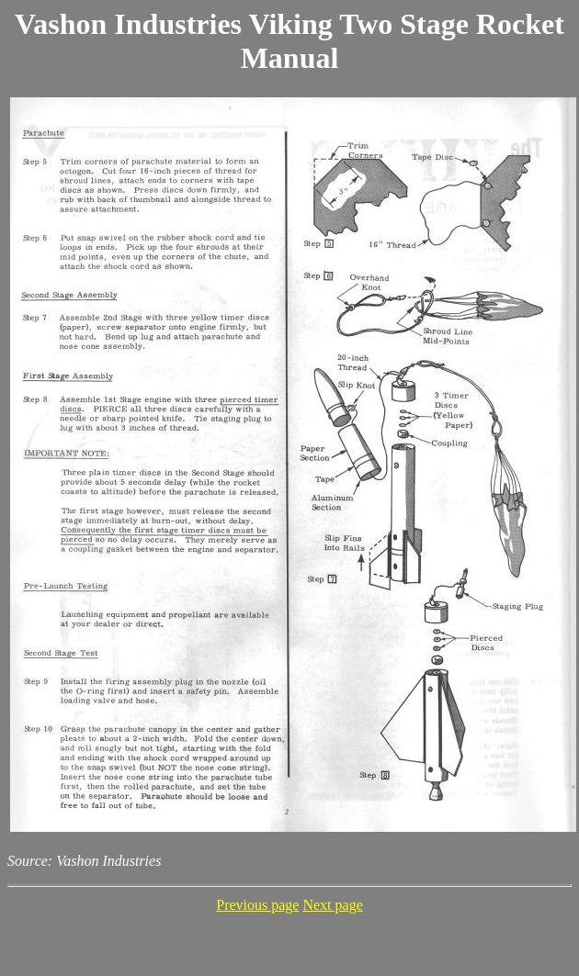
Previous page (257, 905)
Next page (332, 905)
